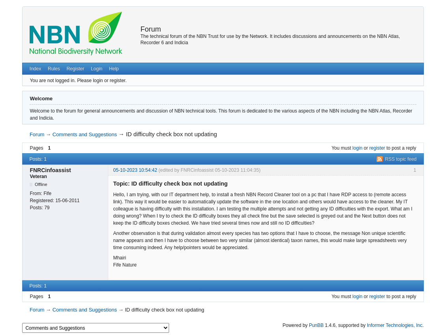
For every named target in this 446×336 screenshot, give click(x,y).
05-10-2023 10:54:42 (135, 170)
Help (114, 68)
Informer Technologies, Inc (395, 325)
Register (75, 68)
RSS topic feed (401, 159)
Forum (150, 29)
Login (96, 68)
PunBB (316, 325)
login (357, 148)
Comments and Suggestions (85, 134)
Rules (54, 68)
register (377, 148)
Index (35, 68)
